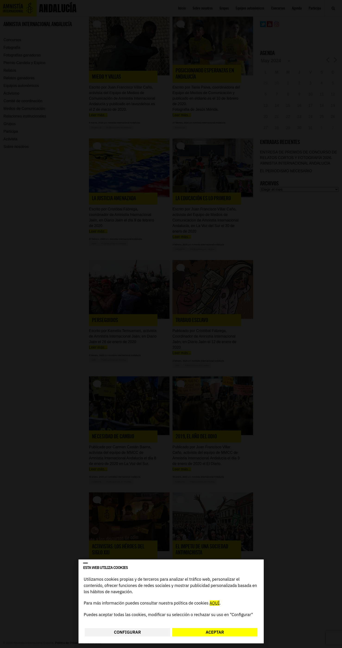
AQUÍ (214, 603)
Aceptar (215, 632)
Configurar (127, 632)
